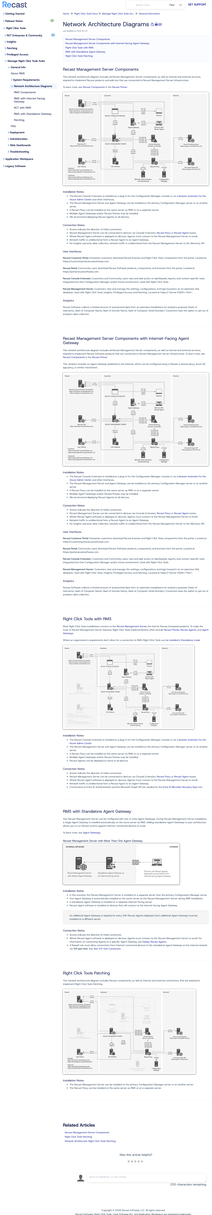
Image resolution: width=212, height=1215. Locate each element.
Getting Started (15, 13)
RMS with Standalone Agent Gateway (85, 51)
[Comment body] (146, 1178)
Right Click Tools (16, 28)
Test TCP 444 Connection (107, 948)
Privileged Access (17, 54)
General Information (149, 13)
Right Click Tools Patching (79, 55)
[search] (151, 4)
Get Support (197, 4)
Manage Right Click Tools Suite (26, 61)
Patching (12, 48)
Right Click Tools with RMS (79, 47)
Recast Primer (119, 87)
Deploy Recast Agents (154, 941)
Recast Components (94, 87)
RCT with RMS (22, 107)
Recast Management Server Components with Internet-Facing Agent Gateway (107, 43)
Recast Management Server (132, 626)
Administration (18, 139)
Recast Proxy (164, 232)
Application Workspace (19, 159)
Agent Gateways (91, 832)
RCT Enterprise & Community (31, 35)
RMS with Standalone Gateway (33, 114)
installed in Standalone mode (184, 640)
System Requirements (26, 80)
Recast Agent (181, 232)
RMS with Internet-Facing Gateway (29, 100)
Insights (11, 41)
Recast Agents (188, 629)
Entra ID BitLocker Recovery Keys (180, 787)
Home (66, 13)
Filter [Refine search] (172, 5)
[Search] (131, 4)
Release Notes (29, 21)
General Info (18, 67)
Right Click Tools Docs (86, 13)
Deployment (17, 132)
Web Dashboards (20, 145)
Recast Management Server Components (87, 39)
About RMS (18, 73)
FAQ (13, 126)
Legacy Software (15, 166)
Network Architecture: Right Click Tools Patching (90, 1141)
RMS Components (25, 92)
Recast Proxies (171, 629)
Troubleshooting (19, 151)
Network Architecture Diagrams (33, 86)
